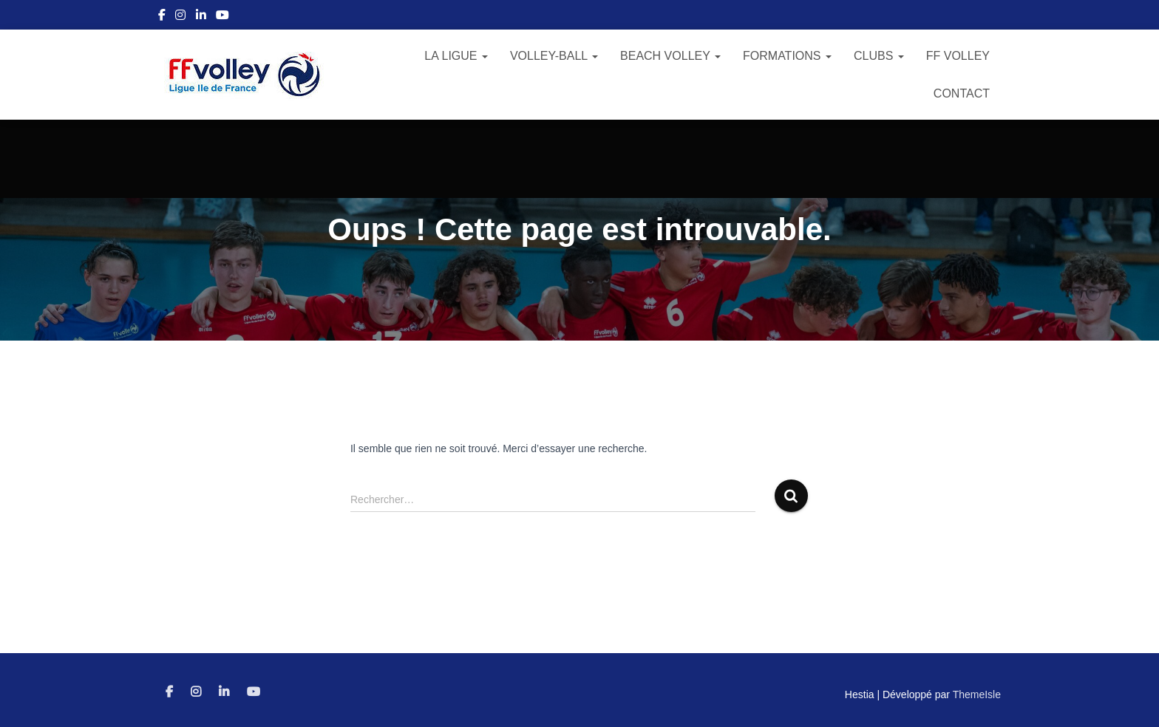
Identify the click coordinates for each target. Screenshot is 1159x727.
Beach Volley (670, 56)
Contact (962, 93)
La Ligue (456, 56)
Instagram (180, 17)
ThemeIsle (977, 694)
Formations (787, 56)
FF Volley (958, 56)
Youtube (222, 17)
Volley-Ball (554, 56)
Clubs (879, 56)
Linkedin (201, 17)
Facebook (162, 17)
